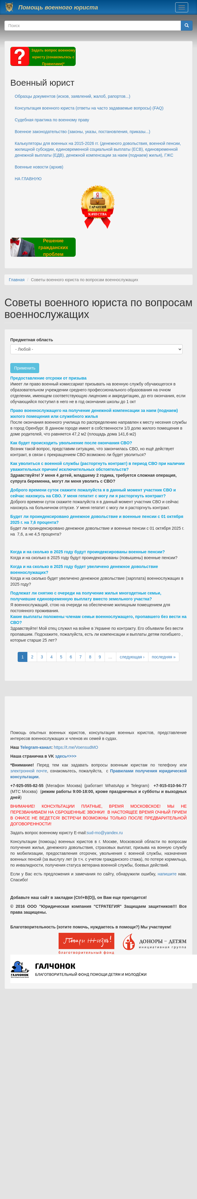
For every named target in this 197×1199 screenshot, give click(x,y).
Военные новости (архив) (39, 167)
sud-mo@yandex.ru (105, 832)
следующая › (132, 657)
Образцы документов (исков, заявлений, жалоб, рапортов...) (72, 96)
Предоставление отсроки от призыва (48, 378)
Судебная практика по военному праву (52, 119)
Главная (16, 279)
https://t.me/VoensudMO (75, 747)
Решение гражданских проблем (53, 247)
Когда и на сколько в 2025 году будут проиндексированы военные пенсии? (87, 551)
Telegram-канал (35, 747)
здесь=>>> (66, 756)
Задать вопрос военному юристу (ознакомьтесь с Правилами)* (53, 57)
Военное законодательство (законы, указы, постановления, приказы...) (82, 131)
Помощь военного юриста (58, 7)
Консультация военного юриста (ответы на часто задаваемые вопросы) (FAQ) (89, 108)
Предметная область (31, 339)
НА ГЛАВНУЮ (28, 178)
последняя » (164, 657)
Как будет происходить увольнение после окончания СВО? (71, 442)
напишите (167, 874)
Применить (24, 368)
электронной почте (28, 771)
